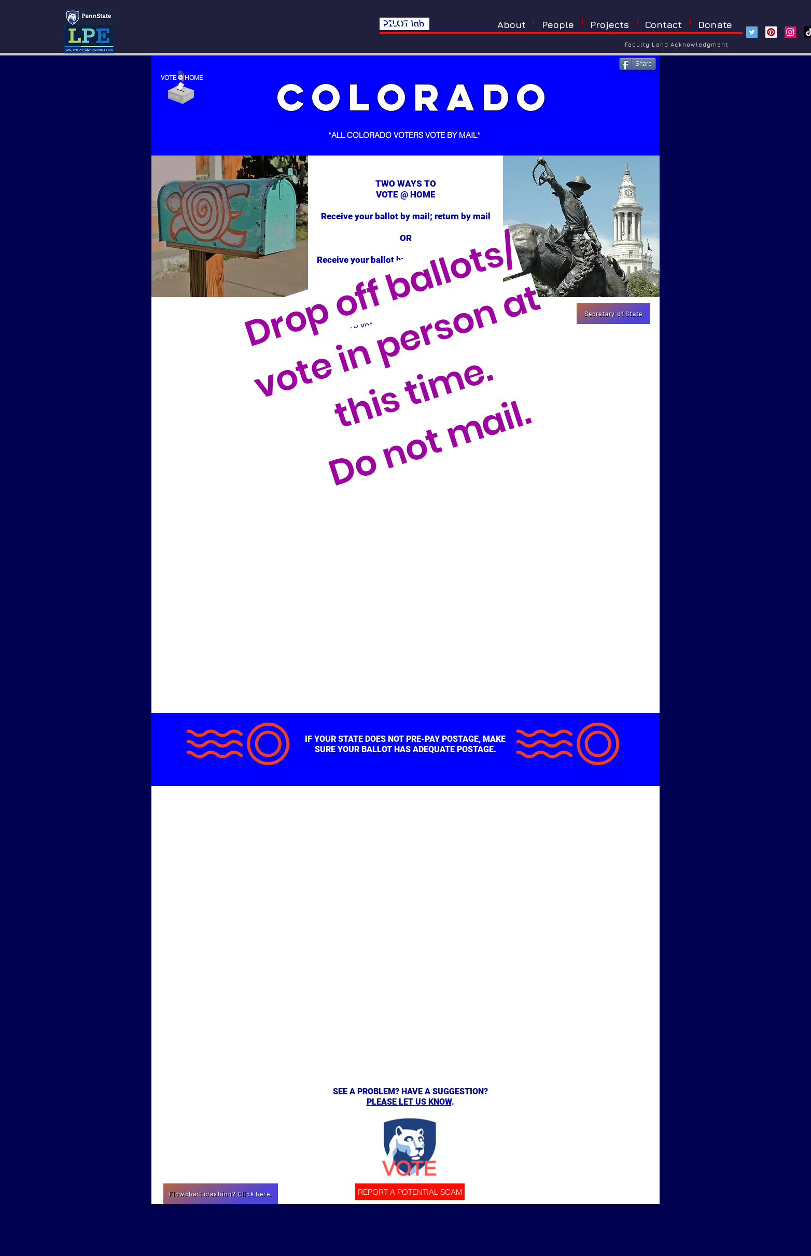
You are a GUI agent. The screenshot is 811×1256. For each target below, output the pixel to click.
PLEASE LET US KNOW (409, 1102)
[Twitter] (752, 32)
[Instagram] (790, 32)
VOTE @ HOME (182, 77)
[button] (609, 21)
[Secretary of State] (613, 313)
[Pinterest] (771, 32)
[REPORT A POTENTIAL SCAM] (410, 1191)
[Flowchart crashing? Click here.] (220, 1193)
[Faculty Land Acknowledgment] (677, 44)
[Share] (637, 64)
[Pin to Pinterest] (642, 91)
